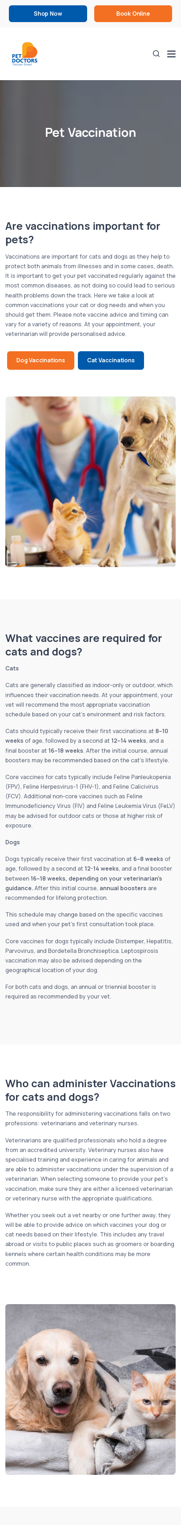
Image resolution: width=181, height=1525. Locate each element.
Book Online (133, 13)
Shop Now (48, 13)
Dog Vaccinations (40, 360)
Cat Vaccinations (111, 360)
